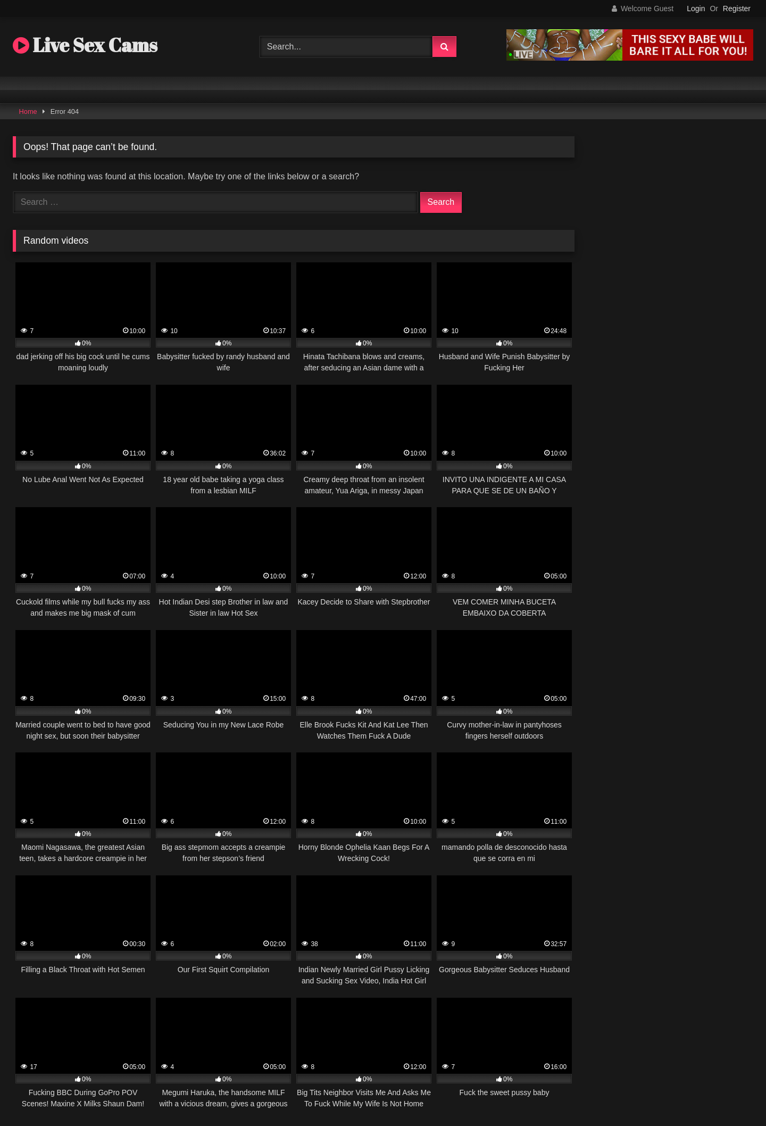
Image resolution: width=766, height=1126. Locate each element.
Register (737, 8)
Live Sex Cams (85, 44)
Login (696, 8)
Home (28, 111)
